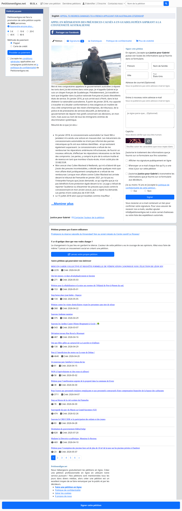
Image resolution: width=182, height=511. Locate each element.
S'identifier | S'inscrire (94, 3)
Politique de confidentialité (119, 40)
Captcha (129, 131)
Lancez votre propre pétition (82, 254)
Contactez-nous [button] (115, 3)
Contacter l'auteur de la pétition (88, 217)
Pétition (57, 40)
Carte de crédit (20, 46)
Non (149, 190)
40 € (12, 34)
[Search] (145, 3)
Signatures (75, 40)
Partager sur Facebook (64, 32)
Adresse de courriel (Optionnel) (140, 82)
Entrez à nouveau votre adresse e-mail (144, 97)
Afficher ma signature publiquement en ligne (150, 160)
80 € (22, 34)
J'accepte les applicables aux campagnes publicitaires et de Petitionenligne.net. (24, 64)
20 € (32, 31)
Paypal (16, 43)
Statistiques (95, 40)
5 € (11, 31)
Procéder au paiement (19, 52)
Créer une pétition (50, 3)
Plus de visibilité (145, 40)
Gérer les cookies (63, 493)
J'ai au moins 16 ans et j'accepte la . (147, 186)
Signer (150, 197)
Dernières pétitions (72, 3)
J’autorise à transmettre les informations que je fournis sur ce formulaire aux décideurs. (151, 176)
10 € (22, 31)
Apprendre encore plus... (20, 26)
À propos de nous (63, 496)
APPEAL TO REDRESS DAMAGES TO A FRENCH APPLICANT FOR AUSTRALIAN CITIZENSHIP (102, 16)
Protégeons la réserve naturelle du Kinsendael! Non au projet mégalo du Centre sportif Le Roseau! (95, 234)
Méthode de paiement (18, 40)
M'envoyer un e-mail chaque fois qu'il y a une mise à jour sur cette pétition (150, 167)
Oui (135, 190)
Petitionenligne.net (14, 3)
